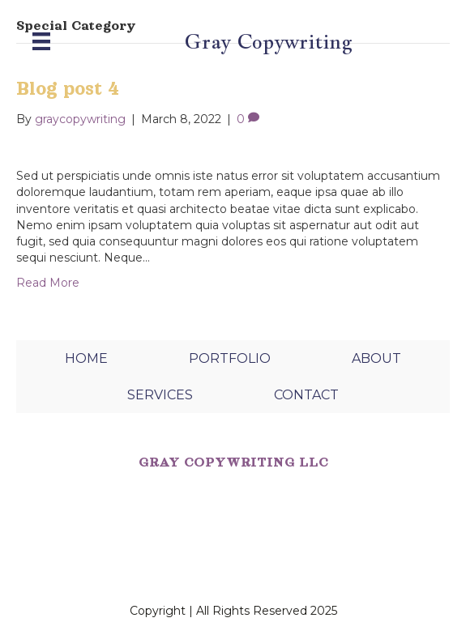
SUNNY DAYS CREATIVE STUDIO (217, 549)
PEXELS (91, 567)
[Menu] (41, 41)
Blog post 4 (67, 89)
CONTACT (306, 395)
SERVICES (160, 395)
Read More (47, 282)
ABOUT (376, 358)
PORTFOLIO (230, 358)
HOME (86, 358)
